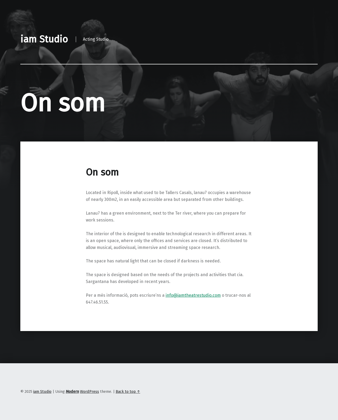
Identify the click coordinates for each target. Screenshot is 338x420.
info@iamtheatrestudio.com (193, 295)
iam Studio (42, 391)
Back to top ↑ (128, 391)
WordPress (89, 391)
